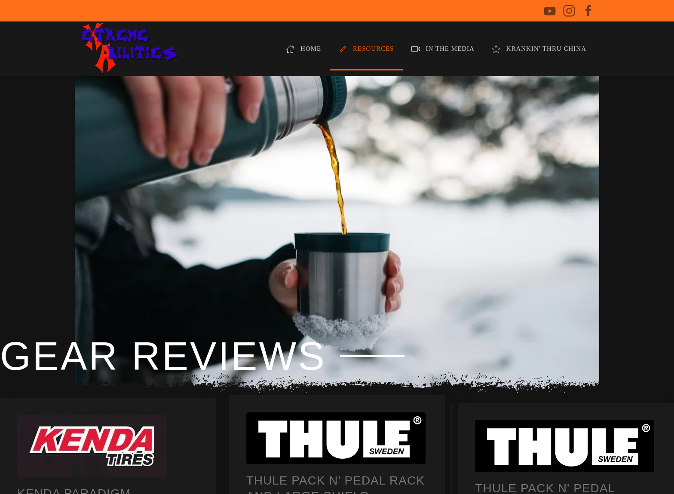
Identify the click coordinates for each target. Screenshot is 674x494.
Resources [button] (366, 49)
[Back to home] (129, 48)
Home (303, 49)
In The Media (443, 49)
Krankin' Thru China (539, 49)
